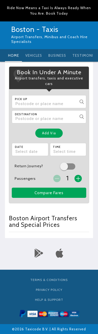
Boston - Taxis (34, 29)
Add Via (49, 133)
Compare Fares (49, 193)
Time (57, 147)
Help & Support (49, 300)
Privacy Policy (49, 290)
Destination (26, 114)
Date (19, 147)
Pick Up (21, 99)
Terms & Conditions (49, 280)
